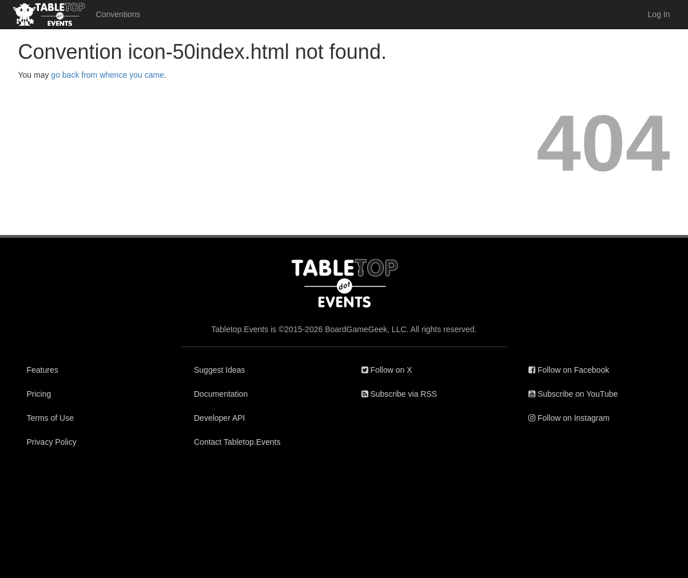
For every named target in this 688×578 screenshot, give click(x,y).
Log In (659, 14)
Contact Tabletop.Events (237, 442)
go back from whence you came (107, 74)
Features (42, 369)
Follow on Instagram (569, 417)
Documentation (221, 393)
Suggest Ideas (219, 369)
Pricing (39, 393)
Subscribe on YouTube (573, 393)
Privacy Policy (52, 442)
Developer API (219, 417)
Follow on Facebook (568, 369)
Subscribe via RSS (399, 393)
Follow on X (386, 369)
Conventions (118, 14)
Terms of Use (50, 417)
